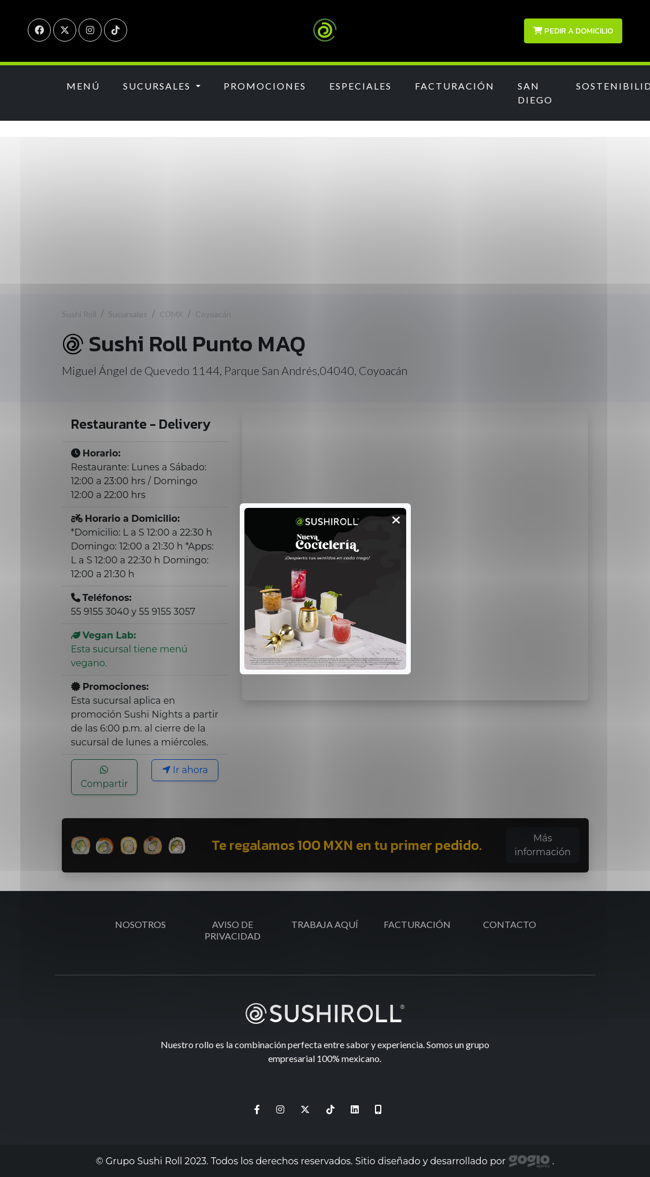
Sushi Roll (79, 314)
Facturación (455, 85)
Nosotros (140, 924)
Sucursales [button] (158, 85)
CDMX (171, 314)
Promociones (265, 85)
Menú (83, 85)
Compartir (104, 777)
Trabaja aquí (324, 924)
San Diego (535, 92)
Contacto (509, 924)
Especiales (360, 85)
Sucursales (127, 314)
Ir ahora (185, 769)
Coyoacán (213, 314)
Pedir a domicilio (573, 31)
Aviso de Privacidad (233, 930)
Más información (543, 845)
